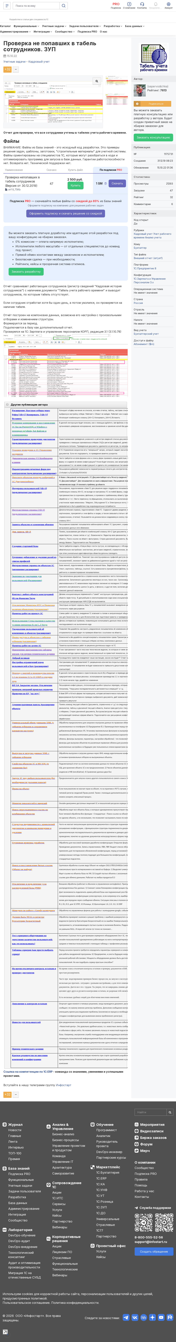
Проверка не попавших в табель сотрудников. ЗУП (49, 46)
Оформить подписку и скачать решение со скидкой (65, 213)
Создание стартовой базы (25, 546)
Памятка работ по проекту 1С (27, 613)
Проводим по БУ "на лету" (26, 693)
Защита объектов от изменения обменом (33, 524)
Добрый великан (20, 658)
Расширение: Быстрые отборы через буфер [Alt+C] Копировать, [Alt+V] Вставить (31, 414)
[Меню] (7, 5)
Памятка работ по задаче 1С (26, 645)
